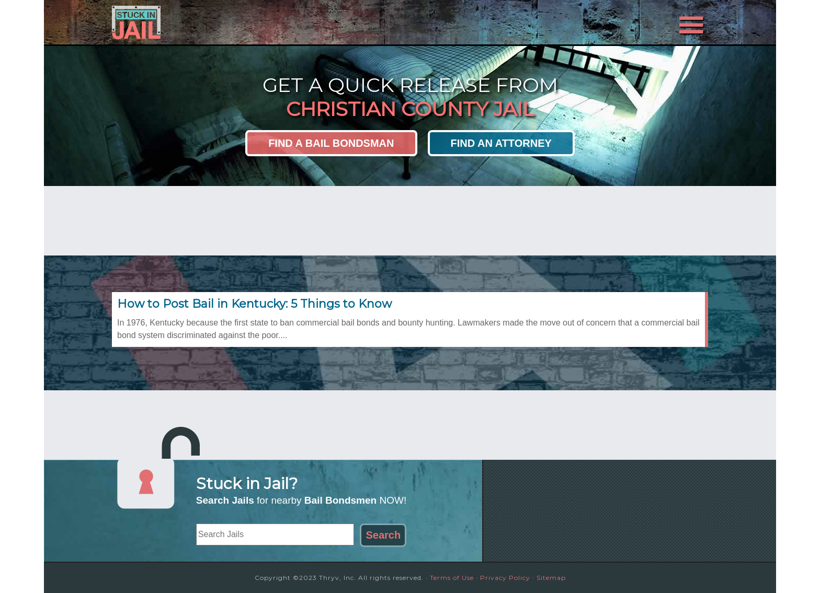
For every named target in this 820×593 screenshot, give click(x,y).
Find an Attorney (501, 143)
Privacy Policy (505, 578)
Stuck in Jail (206, 22)
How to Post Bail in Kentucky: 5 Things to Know (254, 304)
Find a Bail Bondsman (331, 143)
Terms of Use (452, 578)
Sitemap (551, 578)
